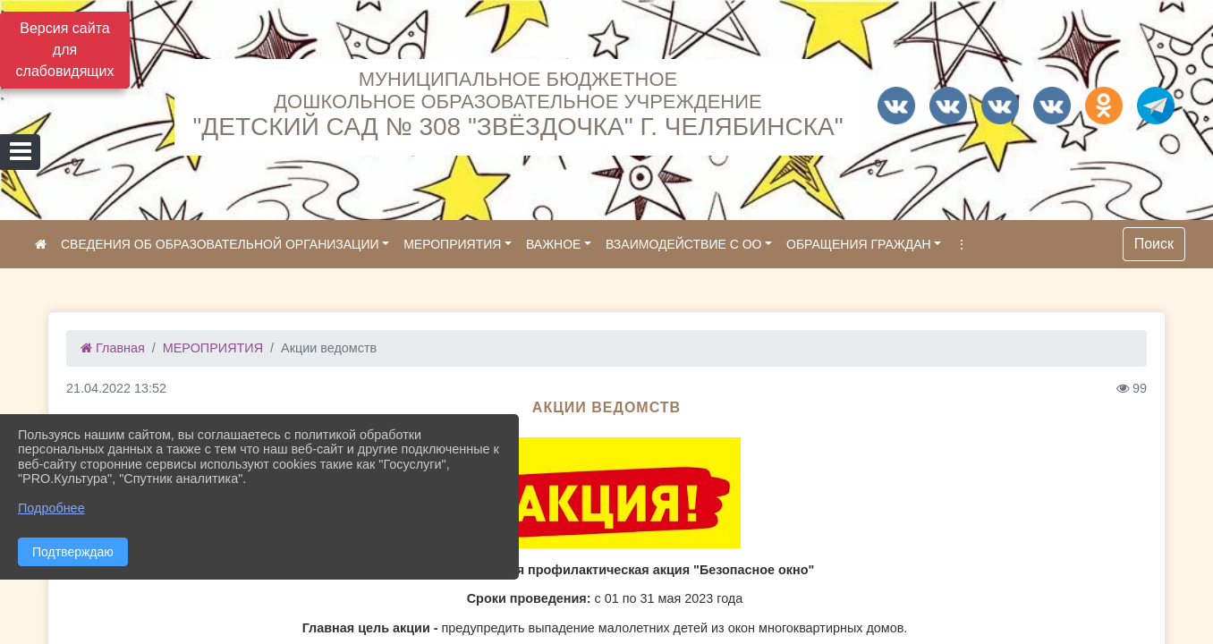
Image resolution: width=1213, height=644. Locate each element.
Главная (113, 348)
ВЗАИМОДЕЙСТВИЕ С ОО (683, 244)
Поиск (1154, 243)
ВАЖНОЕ (553, 244)
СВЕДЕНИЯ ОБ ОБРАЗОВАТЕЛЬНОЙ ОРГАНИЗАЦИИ (220, 244)
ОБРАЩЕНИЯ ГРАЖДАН (858, 244)
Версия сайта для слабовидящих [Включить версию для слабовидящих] (65, 50)
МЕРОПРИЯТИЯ (452, 244)
